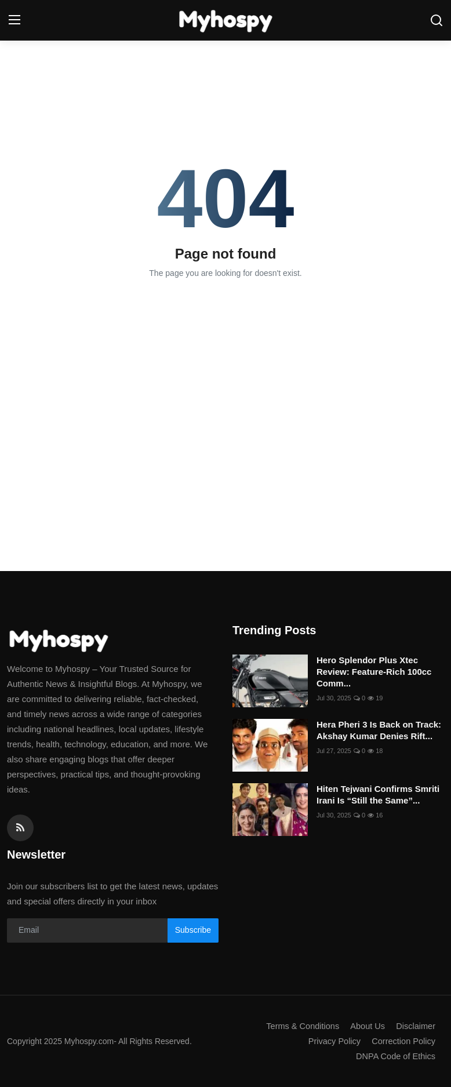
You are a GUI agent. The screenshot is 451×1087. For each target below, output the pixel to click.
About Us (366, 1026)
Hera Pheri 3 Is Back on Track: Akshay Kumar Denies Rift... (379, 730)
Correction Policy (402, 1041)
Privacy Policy (331, 1041)
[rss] (20, 828)
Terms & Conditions (299, 1026)
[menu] (14, 20)
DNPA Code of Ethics (394, 1056)
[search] (436, 20)
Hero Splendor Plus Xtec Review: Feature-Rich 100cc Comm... (374, 671)
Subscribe (193, 930)
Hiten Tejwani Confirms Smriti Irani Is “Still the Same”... (378, 794)
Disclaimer (415, 1026)
